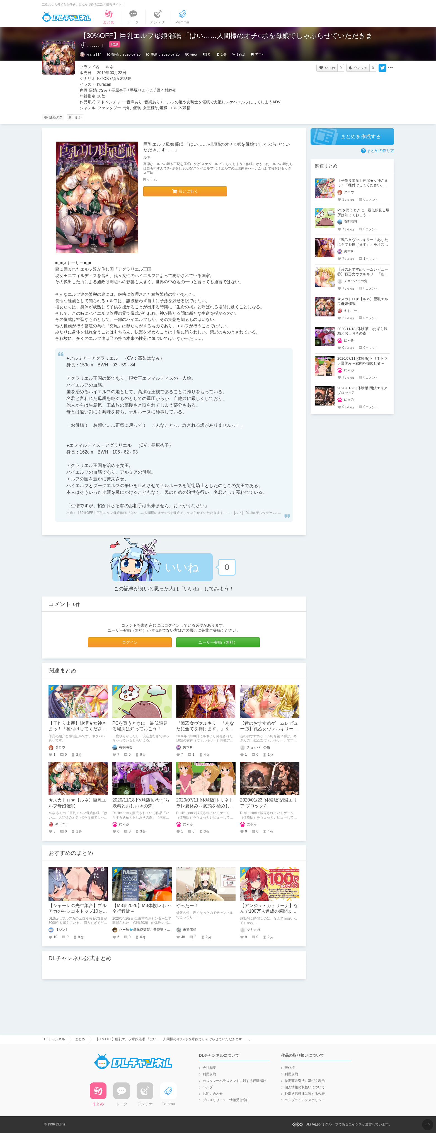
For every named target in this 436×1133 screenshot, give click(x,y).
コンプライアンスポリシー (305, 1100)
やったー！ (187, 905)
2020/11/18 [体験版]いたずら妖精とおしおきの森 (362, 331)
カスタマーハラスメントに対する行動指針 (234, 1081)
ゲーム (260, 54)
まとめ (80, 1039)
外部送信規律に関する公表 (305, 1094)
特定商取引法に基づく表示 (305, 1081)
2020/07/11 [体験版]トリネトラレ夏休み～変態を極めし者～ (205, 806)
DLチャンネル (66, 17)
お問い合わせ (213, 1094)
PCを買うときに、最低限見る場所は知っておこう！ (363, 212)
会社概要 (209, 1068)
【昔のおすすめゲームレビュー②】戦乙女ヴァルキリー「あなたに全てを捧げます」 (269, 729)
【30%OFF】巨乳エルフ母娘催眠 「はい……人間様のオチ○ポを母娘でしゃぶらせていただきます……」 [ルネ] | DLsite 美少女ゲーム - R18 (180, 513)
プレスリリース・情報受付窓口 (226, 1100)
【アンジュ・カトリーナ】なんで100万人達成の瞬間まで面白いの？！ (269, 911)
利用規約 (209, 1074)
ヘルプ (208, 1087)
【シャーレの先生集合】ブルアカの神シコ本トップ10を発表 (78, 911)
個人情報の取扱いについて (305, 1087)
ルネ (78, 118)
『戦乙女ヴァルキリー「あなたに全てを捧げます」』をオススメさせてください (205, 729)
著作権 (290, 1068)
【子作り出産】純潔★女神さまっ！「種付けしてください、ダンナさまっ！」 (77, 729)
